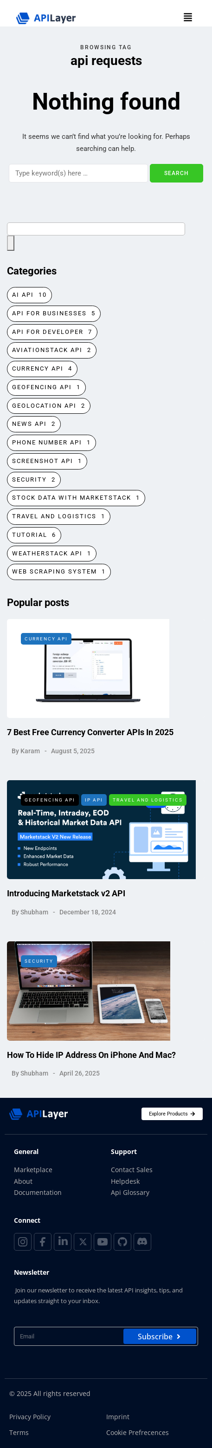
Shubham (34, 918)
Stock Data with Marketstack (76, 498)
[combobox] (96, 228)
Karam (30, 756)
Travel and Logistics (58, 516)
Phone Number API (51, 442)
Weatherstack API (51, 553)
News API (34, 424)
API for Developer (52, 332)
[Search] (78, 173)
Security (34, 480)
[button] (188, 17)
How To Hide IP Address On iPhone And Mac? (91, 1060)
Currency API (42, 369)
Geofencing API (46, 387)
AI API (29, 295)
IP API (94, 806)
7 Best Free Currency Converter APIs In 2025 (90, 738)
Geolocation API (48, 406)
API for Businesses (54, 313)
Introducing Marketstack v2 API (66, 899)
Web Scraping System (59, 572)
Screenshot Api (47, 461)
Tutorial (34, 535)
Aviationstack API (51, 350)
